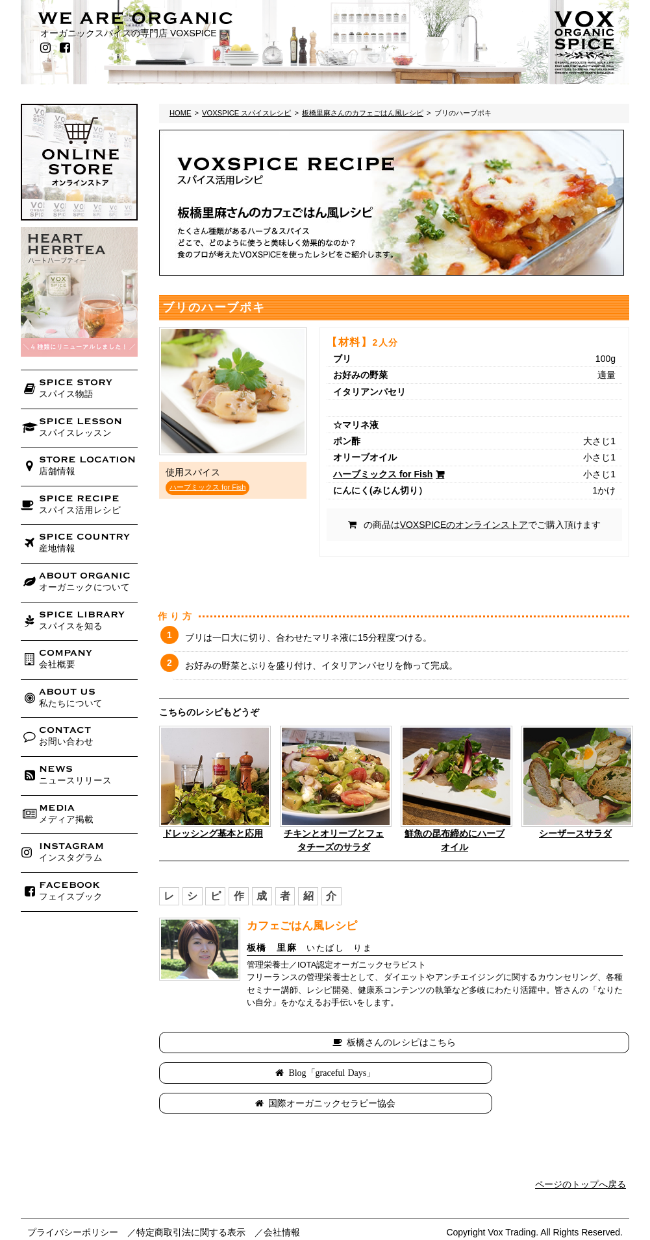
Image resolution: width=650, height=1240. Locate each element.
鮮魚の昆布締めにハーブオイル (455, 840)
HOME (180, 113)
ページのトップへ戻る (580, 1154)
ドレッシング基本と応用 (213, 833)
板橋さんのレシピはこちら (401, 1042)
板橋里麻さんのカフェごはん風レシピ (362, 113)
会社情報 (282, 1202)
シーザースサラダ (575, 833)
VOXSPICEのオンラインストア (464, 524)
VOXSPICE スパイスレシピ (246, 113)
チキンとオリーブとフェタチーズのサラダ (334, 840)
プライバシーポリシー (72, 1202)
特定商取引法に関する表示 (190, 1202)
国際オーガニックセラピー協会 (513, 1072)
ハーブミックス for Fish (207, 487)
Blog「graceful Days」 (280, 1072)
